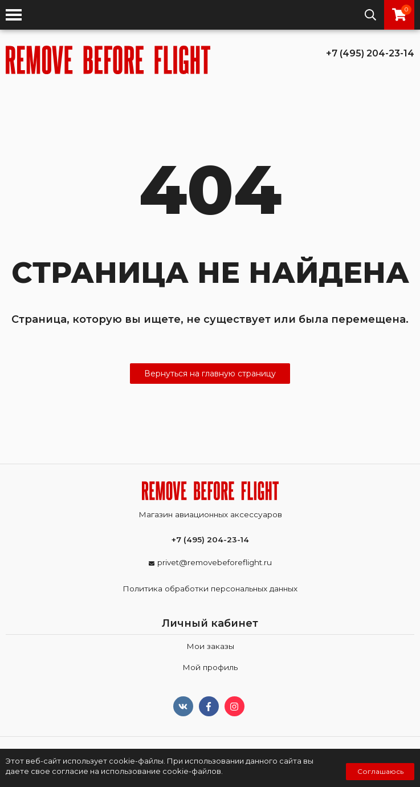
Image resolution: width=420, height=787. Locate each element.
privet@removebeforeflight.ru (214, 562)
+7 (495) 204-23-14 (370, 53)
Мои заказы (210, 646)
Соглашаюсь (380, 771)
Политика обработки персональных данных (210, 588)
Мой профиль (210, 667)
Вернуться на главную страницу (210, 373)
